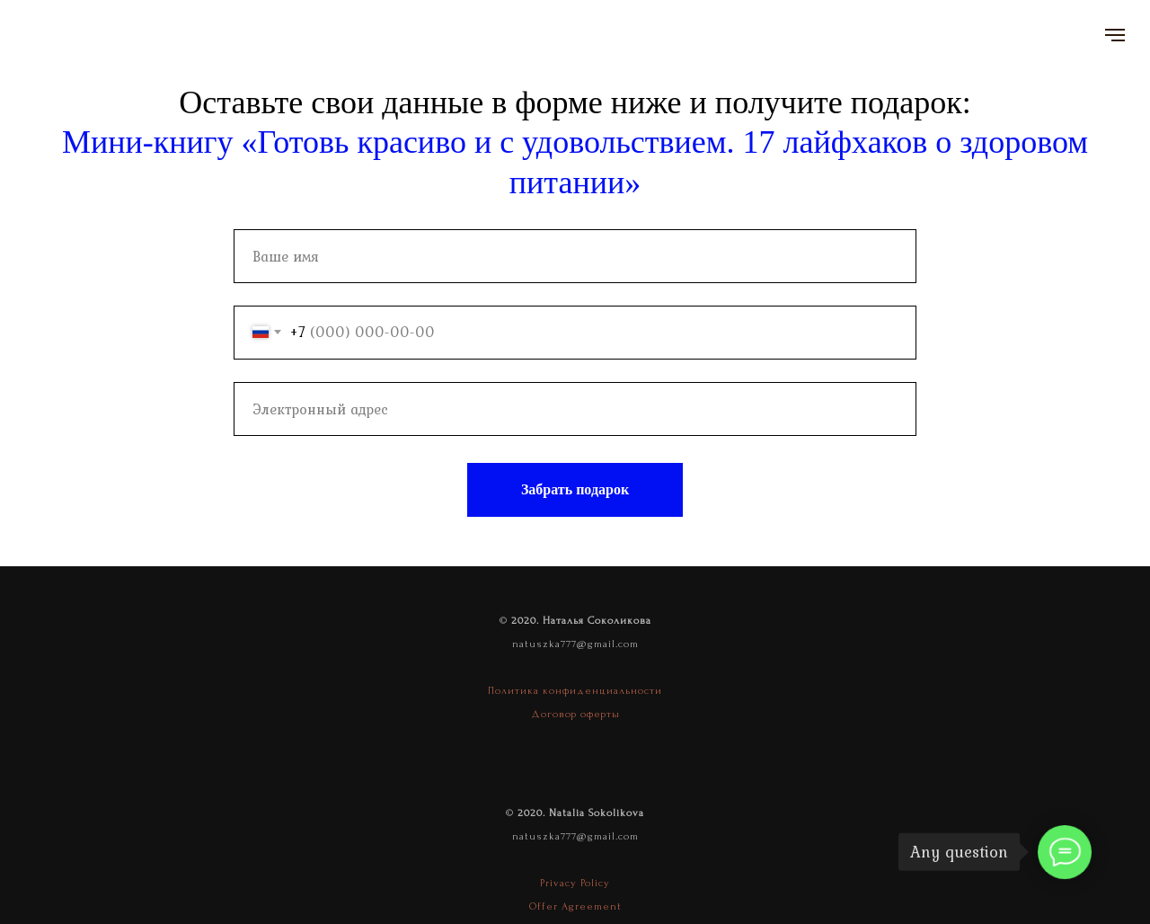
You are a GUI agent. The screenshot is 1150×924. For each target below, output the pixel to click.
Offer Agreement (575, 906)
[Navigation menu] (1115, 35)
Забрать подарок (575, 489)
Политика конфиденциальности (575, 691)
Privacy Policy (575, 883)
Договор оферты (575, 714)
